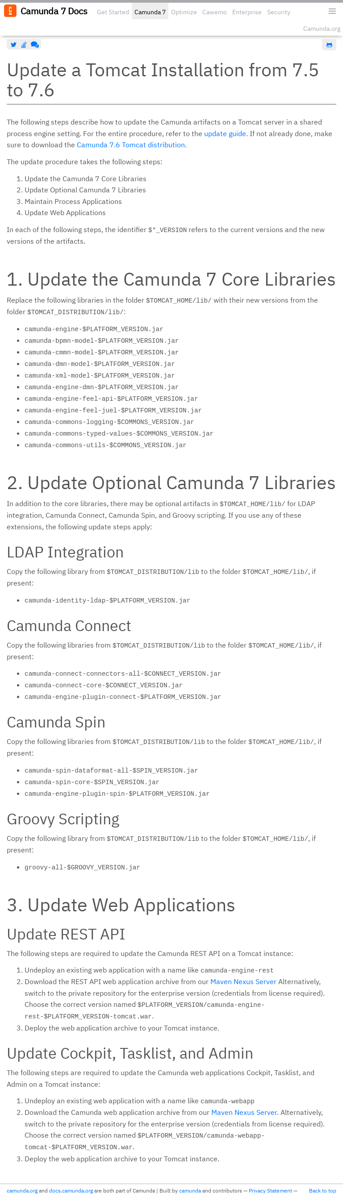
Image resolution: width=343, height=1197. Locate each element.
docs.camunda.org (71, 1190)
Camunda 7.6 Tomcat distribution (131, 144)
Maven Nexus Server (243, 981)
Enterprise (247, 12)
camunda (190, 1190)
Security (278, 12)
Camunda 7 (150, 12)
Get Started (113, 12)
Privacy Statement (270, 1190)
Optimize (184, 12)
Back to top (322, 1190)
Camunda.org (321, 29)
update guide (225, 133)
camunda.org (22, 1190)
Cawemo (214, 12)
